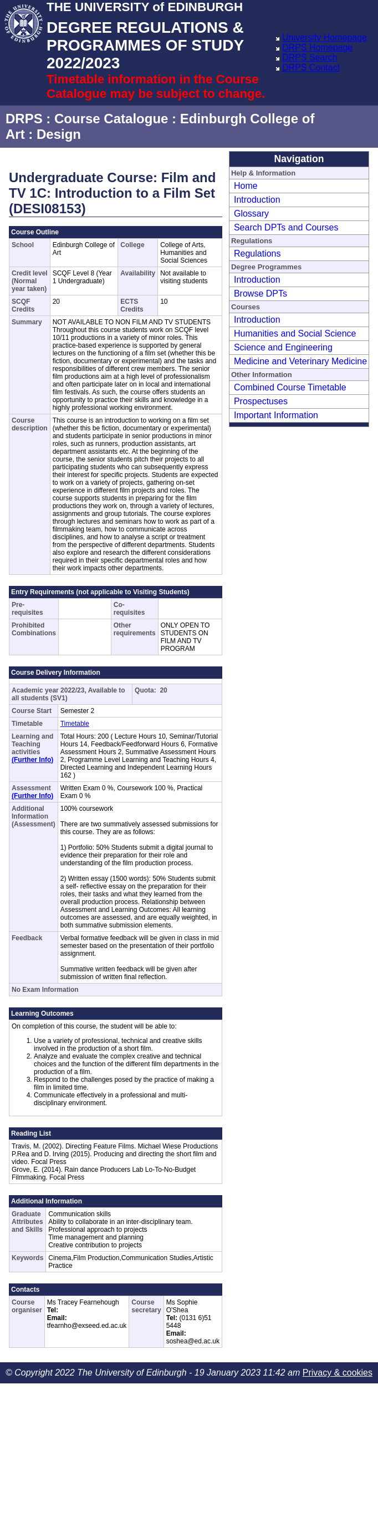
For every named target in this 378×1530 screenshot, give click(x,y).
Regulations (257, 253)
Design (59, 134)
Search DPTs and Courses (286, 227)
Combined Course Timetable (290, 387)
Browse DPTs (260, 293)
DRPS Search (310, 57)
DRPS (24, 118)
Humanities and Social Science (295, 333)
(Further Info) (32, 760)
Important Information (276, 415)
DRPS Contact (311, 67)
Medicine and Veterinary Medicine (300, 361)
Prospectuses (261, 401)
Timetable (74, 724)
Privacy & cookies (337, 1372)
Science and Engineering (283, 347)
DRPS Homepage (317, 47)
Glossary (251, 213)
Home (246, 185)
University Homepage (324, 37)
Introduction (257, 199)
